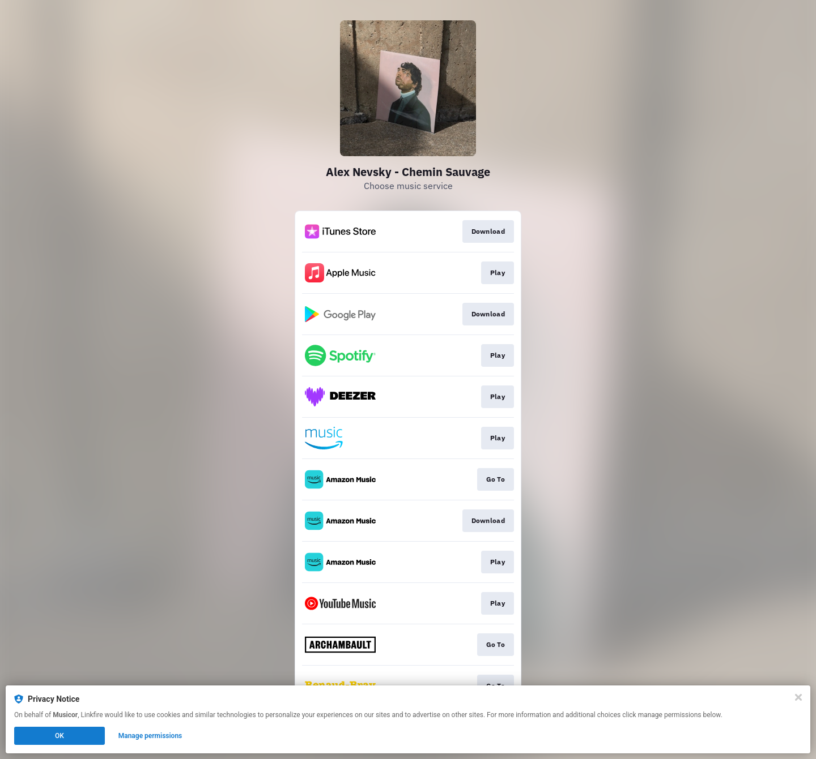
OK (59, 736)
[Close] (798, 697)
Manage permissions (150, 736)
